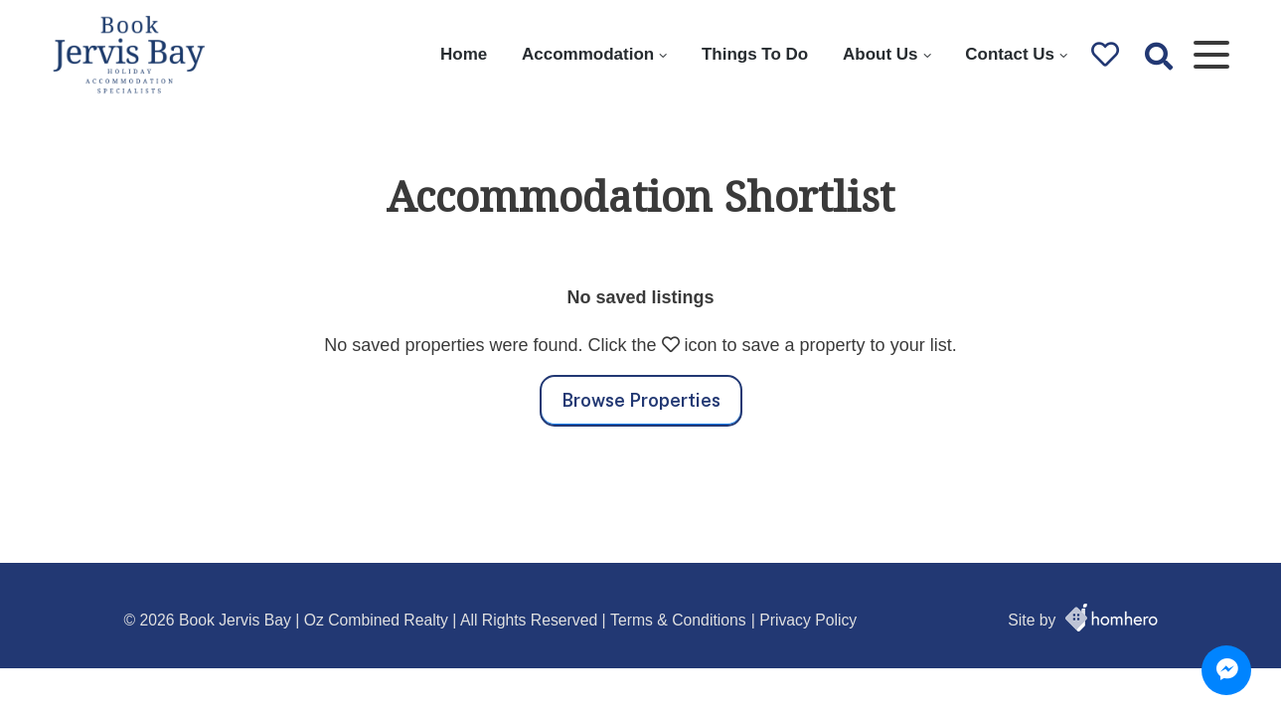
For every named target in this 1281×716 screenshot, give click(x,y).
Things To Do (755, 54)
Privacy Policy (808, 620)
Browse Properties (641, 400)
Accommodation (588, 54)
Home (463, 54)
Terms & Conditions (678, 620)
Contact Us (1009, 54)
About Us (880, 54)
